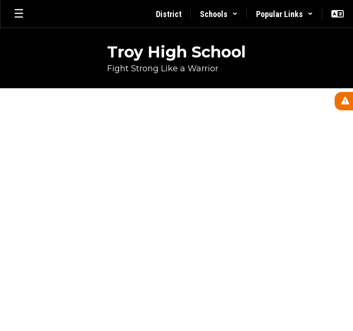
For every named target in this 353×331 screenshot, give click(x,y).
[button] (219, 14)
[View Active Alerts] (344, 101)
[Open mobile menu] (18, 14)
